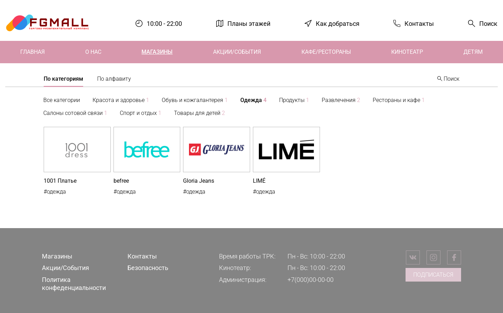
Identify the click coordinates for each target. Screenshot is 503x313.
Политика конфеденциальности (74, 283)
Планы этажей (248, 23)
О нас (93, 52)
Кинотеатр (407, 52)
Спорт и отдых (140, 113)
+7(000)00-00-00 (310, 279)
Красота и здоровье (121, 100)
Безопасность (147, 267)
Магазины (157, 52)
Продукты (294, 100)
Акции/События (237, 52)
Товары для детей (199, 113)
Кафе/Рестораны (326, 52)
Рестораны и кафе (399, 100)
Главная (32, 52)
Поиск (488, 23)
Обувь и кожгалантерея (195, 100)
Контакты (419, 23)
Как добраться (337, 23)
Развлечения (341, 100)
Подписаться (433, 274)
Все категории (61, 100)
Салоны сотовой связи (75, 113)
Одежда (253, 100)
